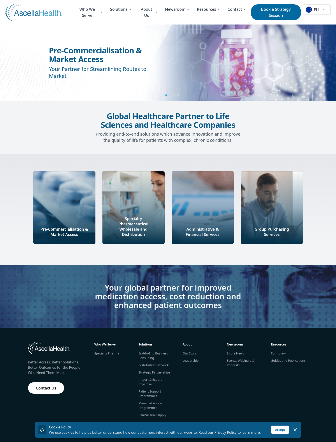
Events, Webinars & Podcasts (240, 362)
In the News (235, 353)
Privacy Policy (225, 432)
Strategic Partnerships (154, 372)
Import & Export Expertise (150, 381)
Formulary (278, 353)
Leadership (191, 360)
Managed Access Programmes (151, 405)
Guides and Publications (288, 360)
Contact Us (46, 388)
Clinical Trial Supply (152, 415)
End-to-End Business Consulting (153, 355)
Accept (280, 430)
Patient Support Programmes (150, 393)
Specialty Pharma (106, 353)
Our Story (189, 353)
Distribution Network (154, 365)
